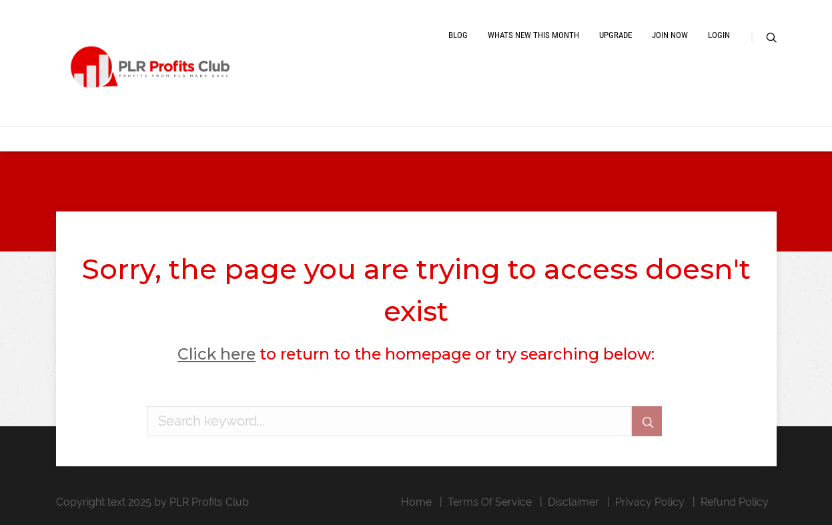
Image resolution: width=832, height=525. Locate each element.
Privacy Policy (650, 502)
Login (719, 35)
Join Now (670, 35)
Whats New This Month (533, 35)
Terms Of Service (490, 502)
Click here (216, 354)
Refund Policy (735, 502)
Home (416, 502)
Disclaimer (573, 502)
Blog (458, 35)
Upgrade (615, 35)
